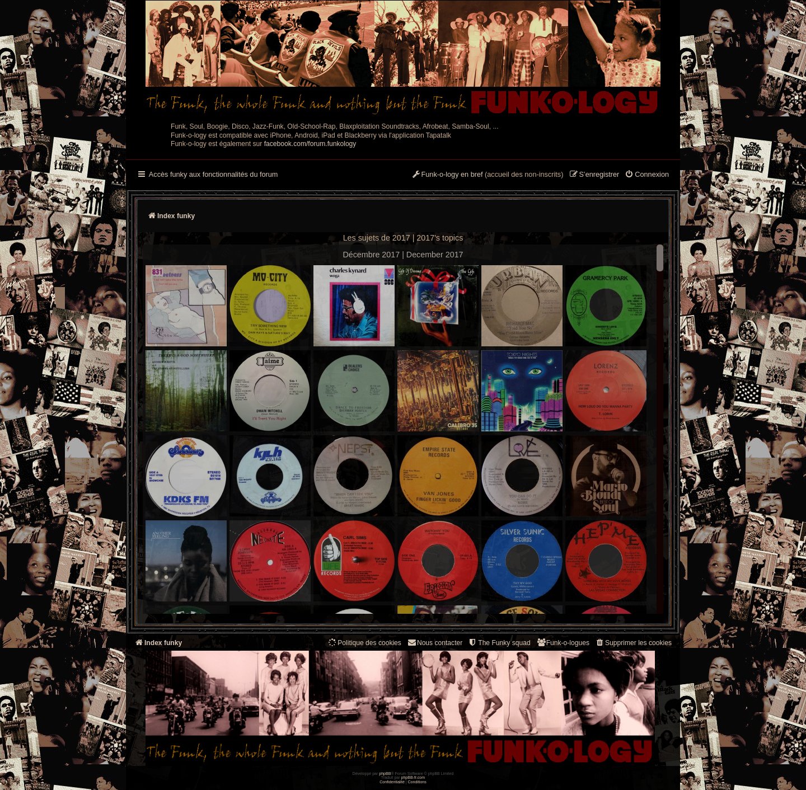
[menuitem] (647, 175)
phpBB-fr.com (413, 777)
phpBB (385, 773)
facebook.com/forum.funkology (310, 144)
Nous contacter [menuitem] (434, 642)
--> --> (403, 431)
